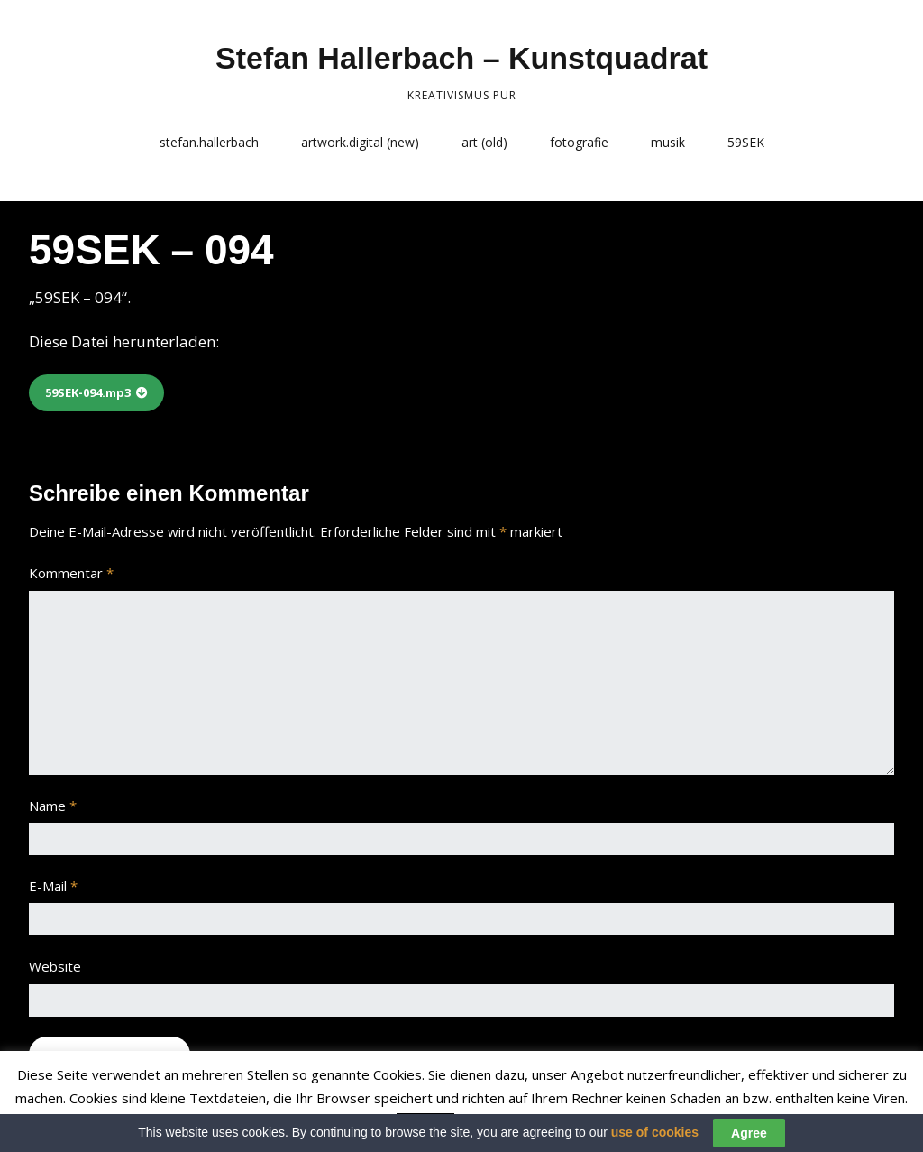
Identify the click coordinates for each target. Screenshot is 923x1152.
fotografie (579, 142)
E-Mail (53, 886)
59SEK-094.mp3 (88, 392)
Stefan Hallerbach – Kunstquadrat (461, 58)
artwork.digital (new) (360, 142)
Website (55, 966)
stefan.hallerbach (209, 142)
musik (668, 142)
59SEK (745, 142)
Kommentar (71, 573)
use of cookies (655, 1138)
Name (53, 806)
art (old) (484, 142)
